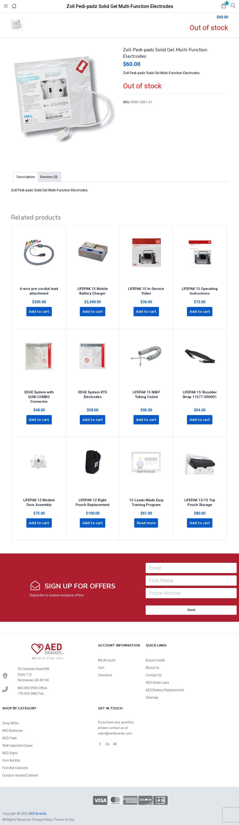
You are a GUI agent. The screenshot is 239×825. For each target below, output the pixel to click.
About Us (152, 662)
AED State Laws (157, 677)
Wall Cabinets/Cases (17, 740)
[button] (223, 6)
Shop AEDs (10, 717)
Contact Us (154, 669)
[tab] (25, 177)
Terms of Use (64, 814)
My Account (107, 655)
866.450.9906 (28, 682)
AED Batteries (12, 725)
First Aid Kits (11, 755)
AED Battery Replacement (165, 684)
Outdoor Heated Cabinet (20, 770)
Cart (101, 662)
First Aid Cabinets (15, 762)
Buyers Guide (155, 655)
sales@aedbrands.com (115, 728)
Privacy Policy (42, 814)
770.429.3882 (28, 688)
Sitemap (152, 692)
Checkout (105, 669)
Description (26, 177)
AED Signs (10, 747)
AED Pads (9, 732)
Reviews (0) (49, 177)
